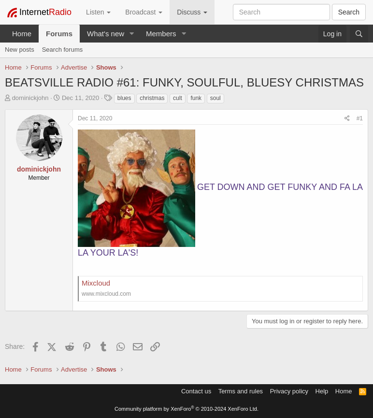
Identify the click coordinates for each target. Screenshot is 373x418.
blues (124, 98)
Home (21, 33)
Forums (59, 33)
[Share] (347, 118)
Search (348, 12)
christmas (152, 98)
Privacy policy (289, 391)
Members (161, 33)
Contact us (196, 391)
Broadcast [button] (143, 12)
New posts (19, 49)
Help (322, 391)
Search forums (62, 49)
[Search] (359, 34)
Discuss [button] (192, 12)
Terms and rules (240, 391)
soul (215, 98)
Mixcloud (96, 283)
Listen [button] (98, 12)
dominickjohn (30, 97)
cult (177, 98)
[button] (132, 34)
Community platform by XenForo (186, 409)
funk (195, 98)
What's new (105, 33)
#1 (360, 118)
